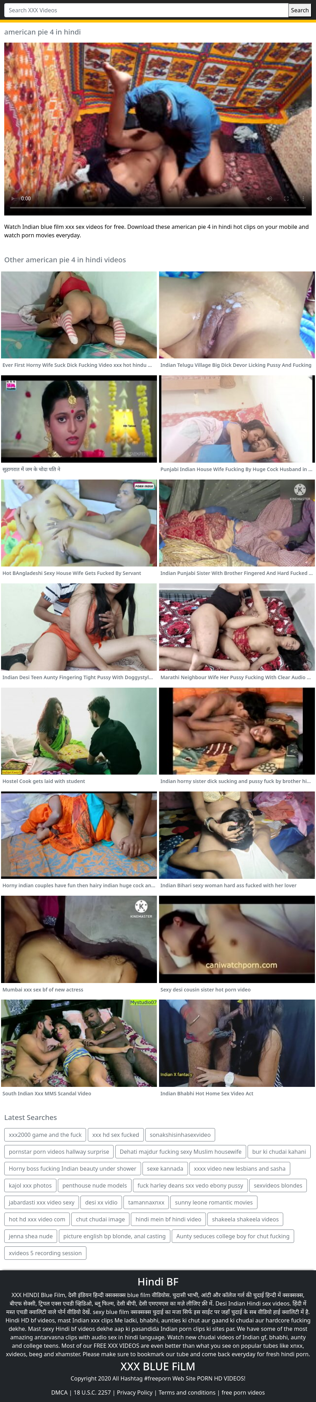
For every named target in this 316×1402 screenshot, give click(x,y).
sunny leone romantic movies (214, 1202)
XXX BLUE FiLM (158, 1366)
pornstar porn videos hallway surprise (59, 1152)
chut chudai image (100, 1219)
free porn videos (243, 1392)
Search (300, 10)
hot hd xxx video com (37, 1219)
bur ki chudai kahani (279, 1152)
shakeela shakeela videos (245, 1219)
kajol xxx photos (30, 1185)
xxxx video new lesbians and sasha (240, 1168)
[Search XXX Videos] (146, 10)
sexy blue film (111, 1312)
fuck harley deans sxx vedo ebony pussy (190, 1185)
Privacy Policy (135, 1392)
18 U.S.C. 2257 (92, 1392)
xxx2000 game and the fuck (45, 1135)
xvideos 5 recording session (45, 1253)
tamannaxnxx (146, 1202)
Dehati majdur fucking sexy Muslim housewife (181, 1152)
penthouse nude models (94, 1185)
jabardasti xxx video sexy (41, 1202)
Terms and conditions (187, 1392)
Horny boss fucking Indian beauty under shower (72, 1168)
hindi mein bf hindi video (168, 1219)
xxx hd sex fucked (115, 1135)
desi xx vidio (101, 1202)
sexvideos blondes (278, 1185)
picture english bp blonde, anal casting (114, 1236)
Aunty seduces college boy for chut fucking (233, 1236)
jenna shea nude (31, 1236)
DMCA (59, 1392)
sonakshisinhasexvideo (180, 1135)
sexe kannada (165, 1168)
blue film (139, 1295)
